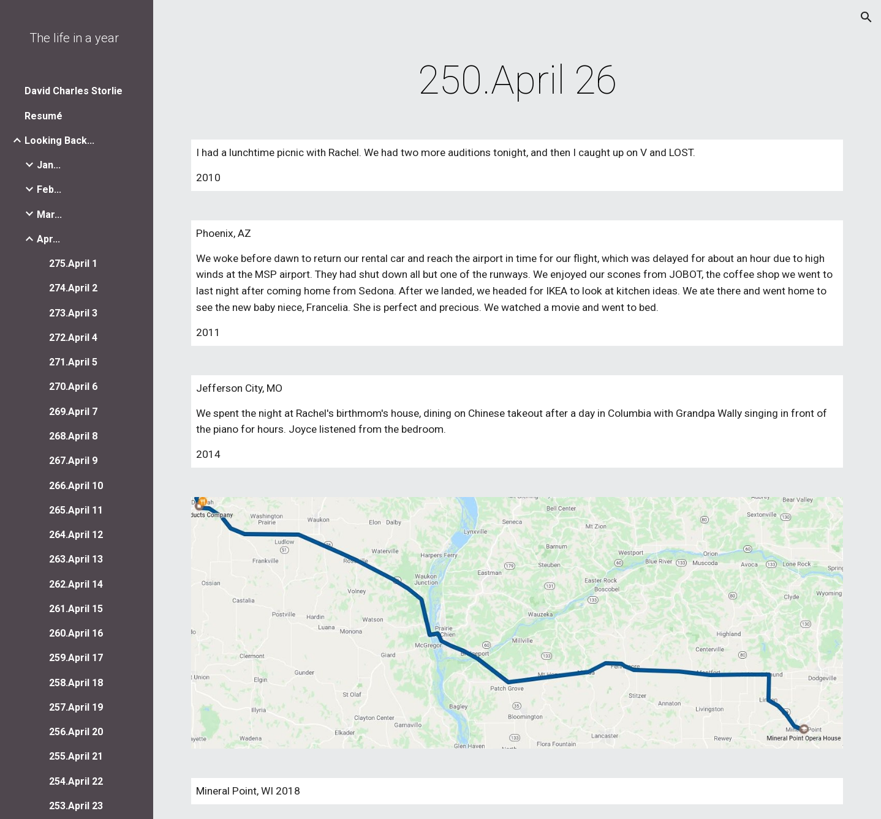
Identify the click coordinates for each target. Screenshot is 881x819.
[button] (866, 17)
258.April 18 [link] (76, 683)
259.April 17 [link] (76, 658)
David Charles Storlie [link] (74, 91)
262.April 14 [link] (76, 584)
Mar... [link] (49, 214)
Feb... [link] (49, 189)
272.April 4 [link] (73, 337)
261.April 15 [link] (76, 609)
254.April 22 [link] (76, 781)
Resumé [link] (43, 116)
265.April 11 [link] (76, 510)
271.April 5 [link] (73, 362)
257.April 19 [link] (76, 707)
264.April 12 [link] (76, 534)
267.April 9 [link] (73, 460)
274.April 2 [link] (73, 288)
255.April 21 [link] (76, 756)
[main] (517, 80)
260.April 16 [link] (76, 633)
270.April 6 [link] (73, 386)
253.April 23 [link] (76, 806)
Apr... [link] (48, 239)
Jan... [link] (49, 165)
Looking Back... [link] (59, 140)
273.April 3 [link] (73, 313)
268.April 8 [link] (73, 436)
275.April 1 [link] (73, 263)
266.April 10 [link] (76, 486)
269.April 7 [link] (73, 411)
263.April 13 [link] (76, 559)
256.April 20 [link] (76, 732)
